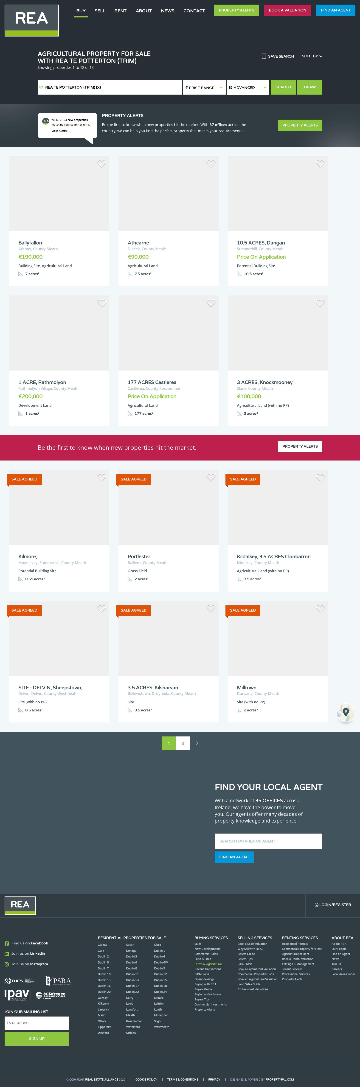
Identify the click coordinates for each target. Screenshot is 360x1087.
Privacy (214, 1079)
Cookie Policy (146, 1079)
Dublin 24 (160, 992)
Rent (120, 11)
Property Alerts (236, 10)
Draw (310, 87)
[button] (248, 87)
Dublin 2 (103, 956)
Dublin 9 (159, 968)
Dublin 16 (104, 986)
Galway (102, 998)
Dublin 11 (132, 974)
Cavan (130, 945)
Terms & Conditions (182, 1079)
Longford (132, 1009)
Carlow (102, 945)
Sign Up (37, 1038)
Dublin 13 (104, 980)
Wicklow (130, 1033)
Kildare (158, 998)
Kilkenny (103, 1003)
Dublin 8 (131, 968)
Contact (194, 11)
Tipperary (104, 1027)
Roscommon (134, 1021)
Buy (80, 11)
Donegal (131, 950)
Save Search (280, 56)
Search (283, 87)
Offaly (102, 1021)
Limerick (103, 1009)
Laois (129, 1003)
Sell (100, 11)
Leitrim (158, 1003)
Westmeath (161, 1027)
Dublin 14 (132, 980)
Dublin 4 (159, 956)
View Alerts (59, 131)
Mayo (101, 1015)
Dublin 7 (103, 968)
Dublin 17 (132, 986)
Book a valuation (287, 10)
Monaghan (161, 1015)
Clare (157, 945)
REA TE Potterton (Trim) (73, 87)
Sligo (157, 1021)
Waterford (133, 1027)
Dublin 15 (160, 980)
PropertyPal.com (279, 1079)
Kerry (129, 998)
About (144, 11)
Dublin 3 (131, 956)
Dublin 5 (103, 962)
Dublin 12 (160, 974)
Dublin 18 (160, 986)
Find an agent (336, 10)
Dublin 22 (132, 992)
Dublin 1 (159, 950)
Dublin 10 (104, 974)
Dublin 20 (104, 992)
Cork (101, 950)
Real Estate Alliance (101, 1079)
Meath (130, 1015)
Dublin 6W (161, 962)
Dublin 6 (131, 962)
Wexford (103, 1033)
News (167, 11)
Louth (158, 1009)
